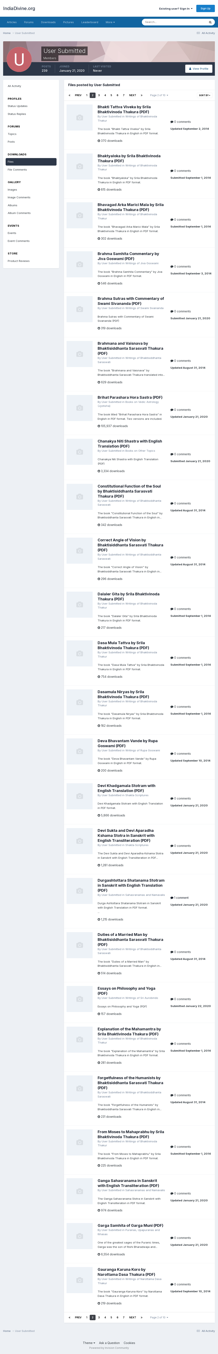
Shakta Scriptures (137, 795)
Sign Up (205, 8)
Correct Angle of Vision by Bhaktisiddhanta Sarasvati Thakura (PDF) (130, 545)
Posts (11, 141)
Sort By (204, 95)
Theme (89, 1343)
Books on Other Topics (140, 450)
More (110, 22)
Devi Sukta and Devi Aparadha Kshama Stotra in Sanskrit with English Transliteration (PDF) (126, 835)
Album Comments (19, 213)
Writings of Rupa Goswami (142, 750)
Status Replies (17, 114)
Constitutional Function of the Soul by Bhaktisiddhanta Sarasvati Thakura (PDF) (129, 491)
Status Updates (18, 106)
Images (12, 189)
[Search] (160, 22)
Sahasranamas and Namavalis (145, 894)
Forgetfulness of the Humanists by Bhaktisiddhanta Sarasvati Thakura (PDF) (130, 1083)
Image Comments (19, 197)
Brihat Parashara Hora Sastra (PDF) (130, 397)
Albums (12, 205)
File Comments (17, 169)
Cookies (129, 1343)
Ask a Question (109, 1343)
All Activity (14, 86)
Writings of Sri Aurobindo (141, 997)
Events (12, 233)
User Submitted (111, 116)
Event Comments (19, 241)
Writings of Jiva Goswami (142, 263)
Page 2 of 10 (159, 95)
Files (11, 161)
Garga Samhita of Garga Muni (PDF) (130, 1225)
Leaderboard (89, 22)
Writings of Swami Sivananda (144, 308)
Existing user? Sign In (176, 8)
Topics (12, 134)
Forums (29, 22)
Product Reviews (19, 261)
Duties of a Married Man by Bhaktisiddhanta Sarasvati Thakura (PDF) (130, 939)
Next (132, 95)
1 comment (179, 897)
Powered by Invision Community (109, 1347)
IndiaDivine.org (19, 8)
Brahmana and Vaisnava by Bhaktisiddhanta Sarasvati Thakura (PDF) (130, 348)
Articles (12, 22)
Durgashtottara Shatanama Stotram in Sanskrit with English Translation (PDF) (131, 885)
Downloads (48, 22)
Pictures (68, 22)
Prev (78, 95)
